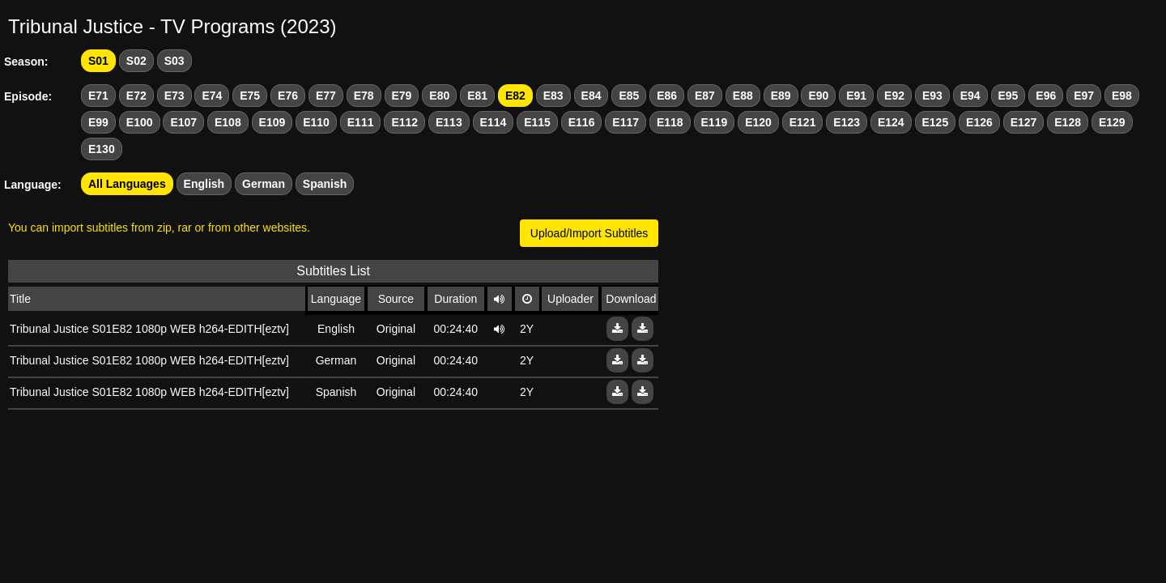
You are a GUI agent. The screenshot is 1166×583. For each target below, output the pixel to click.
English (204, 183)
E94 (970, 95)
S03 (174, 60)
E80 (439, 95)
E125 (935, 122)
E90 (818, 95)
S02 (136, 60)
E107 (183, 122)
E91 (856, 95)
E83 (553, 95)
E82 (515, 95)
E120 (758, 122)
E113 (449, 122)
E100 (139, 122)
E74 (212, 95)
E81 (477, 95)
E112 (404, 122)
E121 (802, 122)
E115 (537, 122)
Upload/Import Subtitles (589, 233)
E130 (101, 149)
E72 (136, 95)
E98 (1122, 95)
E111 (360, 122)
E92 (894, 95)
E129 (1112, 122)
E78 (364, 95)
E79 (402, 95)
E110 (316, 122)
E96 (1046, 95)
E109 (272, 122)
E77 (326, 95)
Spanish (325, 183)
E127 (1024, 122)
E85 (629, 95)
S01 (98, 60)
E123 (846, 122)
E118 (670, 122)
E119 (714, 122)
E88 (743, 95)
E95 (1008, 95)
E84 (591, 95)
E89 (781, 95)
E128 (1067, 122)
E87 (705, 95)
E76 (288, 95)
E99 (98, 122)
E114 (493, 122)
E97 (1084, 95)
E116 (581, 122)
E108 (228, 122)
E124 (891, 122)
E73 (174, 95)
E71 (98, 95)
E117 (625, 122)
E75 (250, 95)
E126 (979, 122)
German (263, 183)
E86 (667, 95)
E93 (932, 95)
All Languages (127, 183)
